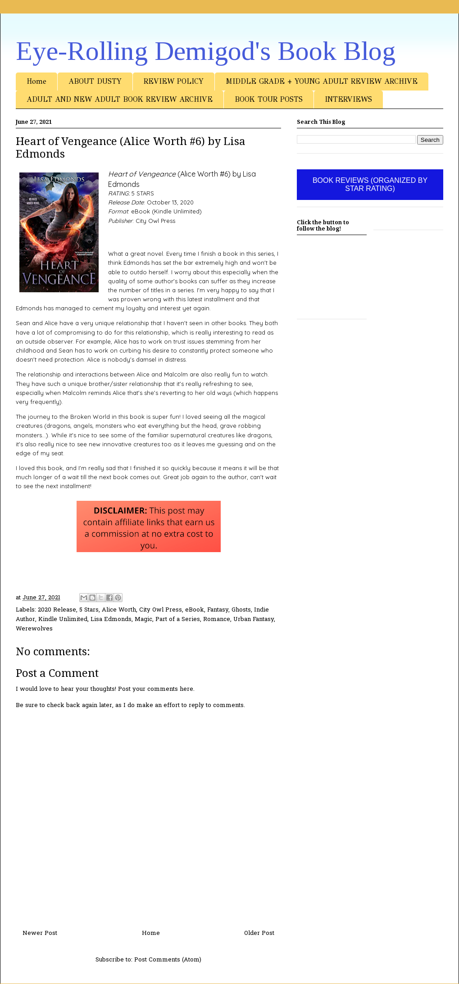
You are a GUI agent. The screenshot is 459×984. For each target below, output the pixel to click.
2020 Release (57, 610)
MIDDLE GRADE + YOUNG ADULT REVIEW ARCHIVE (322, 81)
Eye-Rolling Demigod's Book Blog (205, 51)
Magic (143, 619)
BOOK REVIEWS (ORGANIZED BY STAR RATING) (370, 184)
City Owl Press (160, 610)
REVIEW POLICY (174, 81)
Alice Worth (119, 610)
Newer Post (40, 933)
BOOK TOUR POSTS (269, 99)
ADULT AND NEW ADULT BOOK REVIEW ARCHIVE (120, 99)
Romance (216, 619)
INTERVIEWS (348, 99)
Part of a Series (177, 619)
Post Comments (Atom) (167, 960)
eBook (194, 610)
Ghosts (241, 610)
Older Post (259, 933)
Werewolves (34, 629)
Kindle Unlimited (62, 619)
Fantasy (217, 610)
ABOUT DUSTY (95, 81)
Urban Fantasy (253, 619)
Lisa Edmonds (111, 619)
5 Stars (89, 610)
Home (36, 81)
